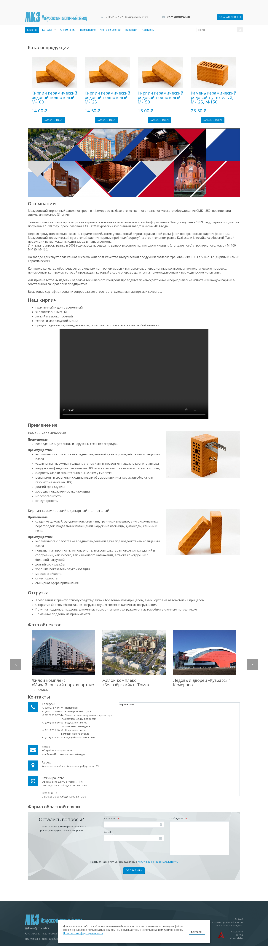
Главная (32, 29)
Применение (88, 29)
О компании (67, 29)
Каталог (49, 29)
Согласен (197, 932)
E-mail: (107, 832)
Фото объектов (110, 29)
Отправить (134, 870)
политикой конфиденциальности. (158, 861)
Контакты (148, 29)
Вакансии (131, 29)
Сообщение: (178, 818)
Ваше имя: (111, 818)
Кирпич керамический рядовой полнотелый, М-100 (54, 97)
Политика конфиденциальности (44, 938)
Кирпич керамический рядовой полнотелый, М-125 (107, 97)
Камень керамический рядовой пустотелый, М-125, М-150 (213, 97)
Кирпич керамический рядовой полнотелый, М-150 (160, 97)
